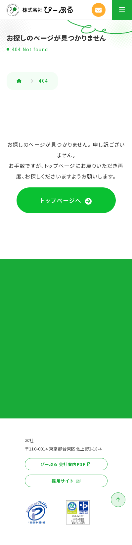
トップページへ (60, 200)
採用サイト (63, 481)
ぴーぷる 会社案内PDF (62, 464)
